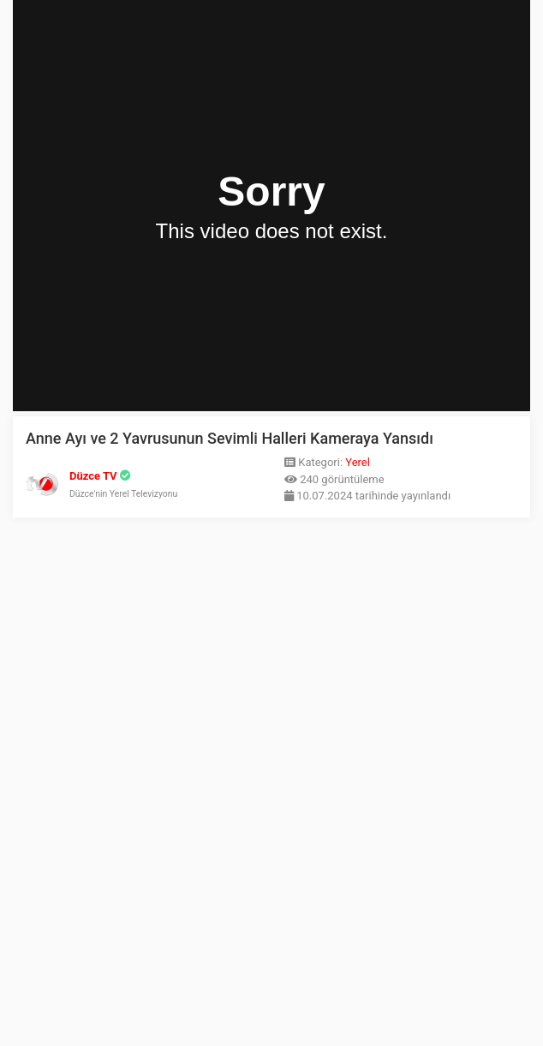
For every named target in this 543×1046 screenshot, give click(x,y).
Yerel (357, 462)
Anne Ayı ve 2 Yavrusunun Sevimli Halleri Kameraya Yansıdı (229, 438)
